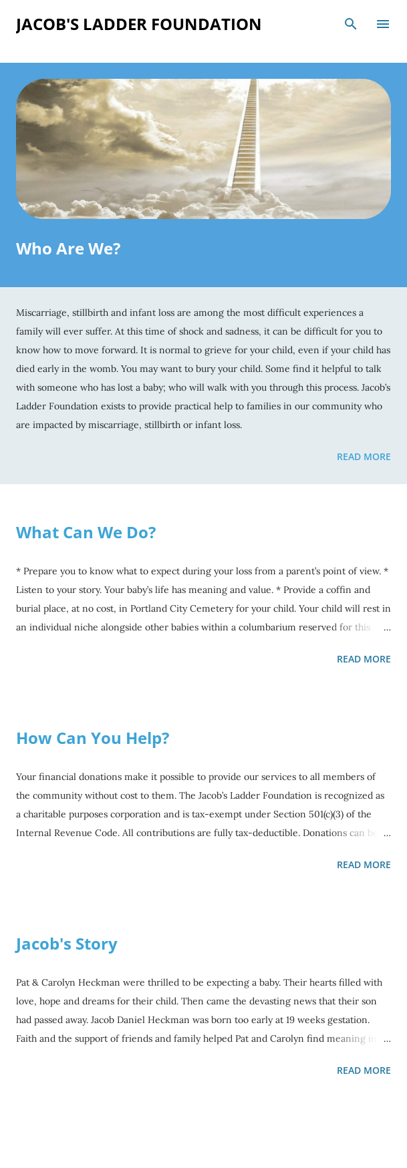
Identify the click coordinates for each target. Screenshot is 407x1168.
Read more (364, 456)
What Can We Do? (86, 532)
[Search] (351, 24)
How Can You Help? (92, 738)
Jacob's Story (67, 943)
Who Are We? (68, 248)
